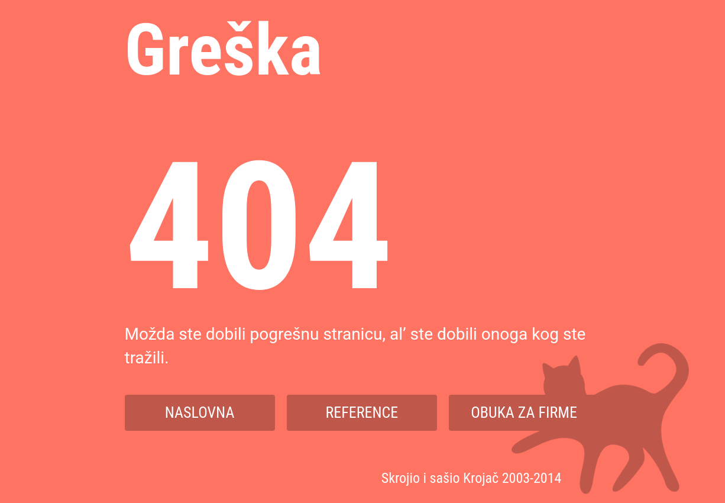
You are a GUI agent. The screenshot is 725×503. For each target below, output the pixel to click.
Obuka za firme (524, 412)
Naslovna (200, 412)
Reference (362, 412)
